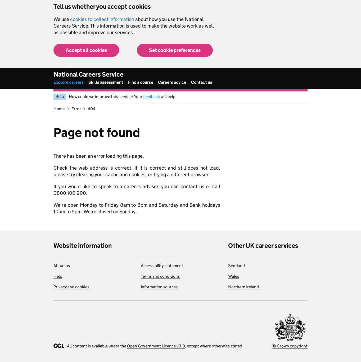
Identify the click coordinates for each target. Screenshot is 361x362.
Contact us (201, 82)
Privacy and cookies (71, 286)
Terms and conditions (160, 276)
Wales (233, 276)
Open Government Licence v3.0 (156, 345)
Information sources (159, 286)
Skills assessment (105, 82)
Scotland (236, 265)
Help (57, 276)
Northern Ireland (243, 286)
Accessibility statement (162, 265)
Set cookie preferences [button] (175, 50)
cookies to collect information (102, 19)
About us (61, 265)
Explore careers (68, 82)
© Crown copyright (290, 345)
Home (59, 108)
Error (76, 108)
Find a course (140, 82)
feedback (151, 96)
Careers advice (172, 82)
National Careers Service (88, 74)
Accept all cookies (86, 50)
